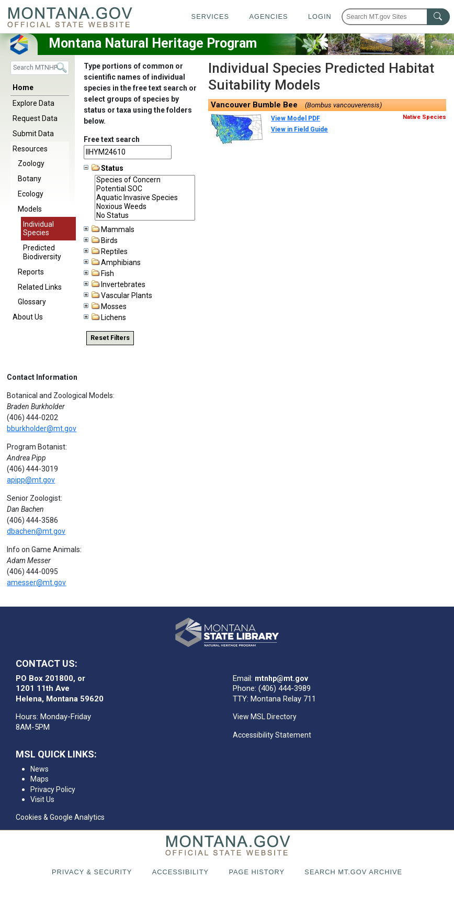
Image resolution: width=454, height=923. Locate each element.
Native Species (424, 117)
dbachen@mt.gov (36, 531)
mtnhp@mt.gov (281, 678)
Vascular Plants (118, 295)
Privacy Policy (52, 789)
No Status (145, 215)
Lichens (105, 317)
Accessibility (180, 872)
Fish (99, 273)
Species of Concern (145, 179)
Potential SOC (145, 188)
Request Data (35, 118)
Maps (39, 779)
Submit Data (33, 133)
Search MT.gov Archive (353, 872)
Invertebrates (114, 284)
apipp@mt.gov (31, 480)
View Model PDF (295, 118)
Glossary (32, 302)
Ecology (30, 194)
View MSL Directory (265, 716)
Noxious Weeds (145, 206)
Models (30, 209)
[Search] (39, 68)
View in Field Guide (299, 129)
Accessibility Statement (272, 735)
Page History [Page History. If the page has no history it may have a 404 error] (257, 872)
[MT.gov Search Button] (438, 16)
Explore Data (33, 103)
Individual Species (38, 228)
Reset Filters (110, 338)
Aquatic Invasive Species (145, 197)
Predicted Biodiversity (42, 252)
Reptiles (106, 251)
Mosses (105, 306)
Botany (29, 178)
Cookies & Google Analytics (60, 817)
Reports (31, 272)
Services (210, 16)
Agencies (268, 16)
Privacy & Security (92, 872)
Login (320, 16)
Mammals (109, 229)
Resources (30, 149)
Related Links (40, 287)
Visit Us (42, 799)
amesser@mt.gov (36, 582)
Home (23, 87)
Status (103, 168)
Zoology (31, 163)
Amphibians (112, 262)
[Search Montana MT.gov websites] (396, 16)
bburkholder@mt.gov (41, 428)
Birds (101, 240)
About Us (28, 317)
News (39, 769)
